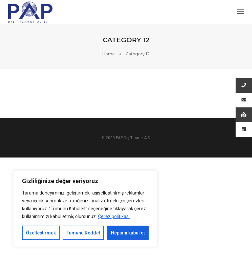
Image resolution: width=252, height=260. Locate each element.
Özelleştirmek (41, 232)
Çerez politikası (114, 216)
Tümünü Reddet (83, 232)
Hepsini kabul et (128, 232)
